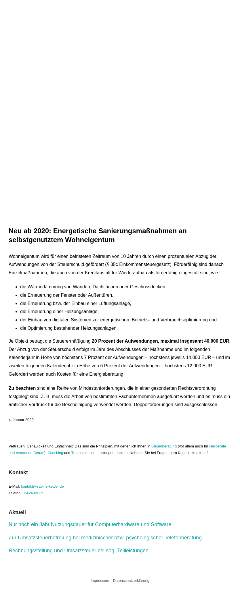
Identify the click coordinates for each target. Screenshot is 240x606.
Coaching (55, 453)
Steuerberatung (164, 446)
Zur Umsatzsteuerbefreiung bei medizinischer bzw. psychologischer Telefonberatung (105, 538)
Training (78, 453)
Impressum (100, 580)
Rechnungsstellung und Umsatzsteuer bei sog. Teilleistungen (78, 550)
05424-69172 (33, 493)
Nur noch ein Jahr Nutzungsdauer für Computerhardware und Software (90, 524)
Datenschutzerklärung (131, 580)
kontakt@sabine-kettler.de (42, 486)
